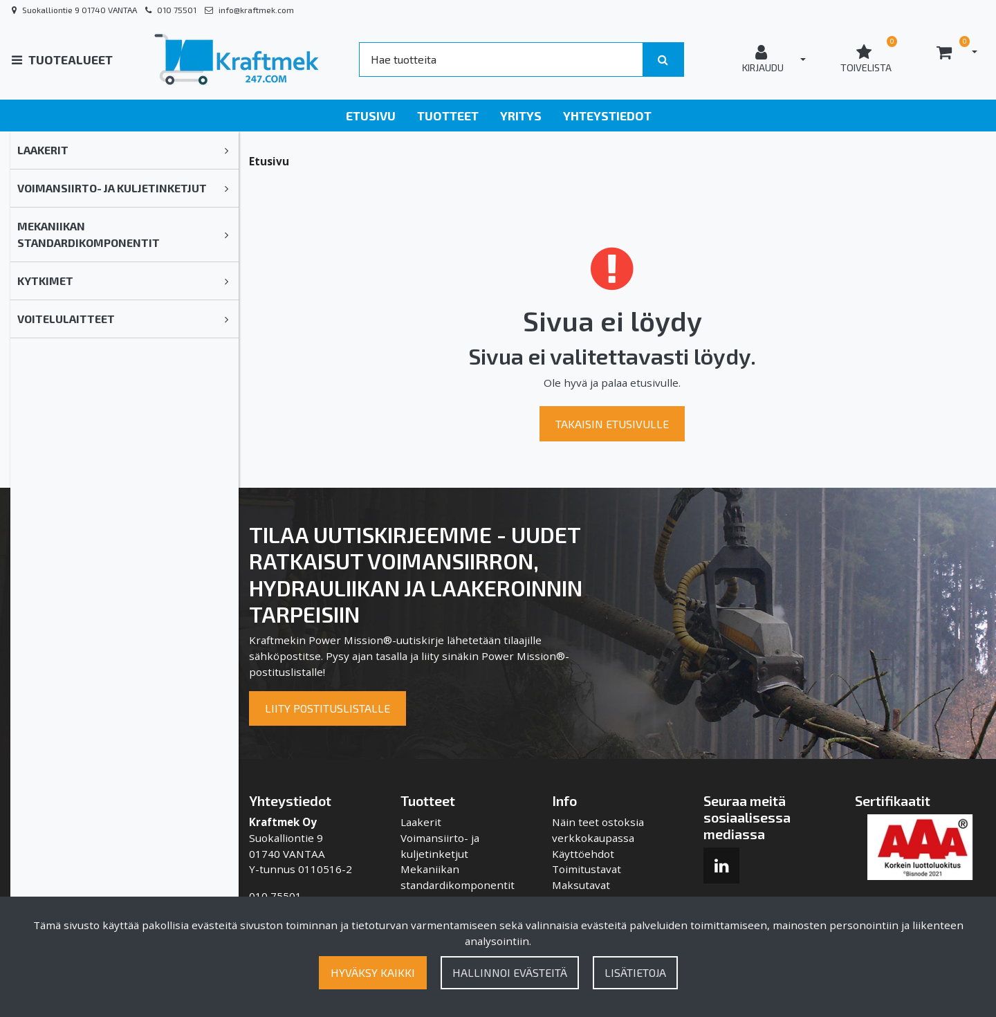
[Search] (501, 59)
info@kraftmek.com (256, 10)
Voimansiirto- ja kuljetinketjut (112, 187)
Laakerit (42, 149)
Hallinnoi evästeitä (509, 972)
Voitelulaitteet (66, 318)
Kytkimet (45, 280)
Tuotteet (448, 115)
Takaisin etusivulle (612, 423)
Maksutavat (581, 885)
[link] (226, 150)
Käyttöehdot (583, 854)
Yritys (521, 115)
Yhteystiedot (607, 115)
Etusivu (371, 115)
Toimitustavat (586, 869)
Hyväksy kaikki (373, 972)
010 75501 (176, 10)
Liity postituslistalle (327, 708)
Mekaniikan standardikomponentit (88, 234)
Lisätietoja (635, 972)
